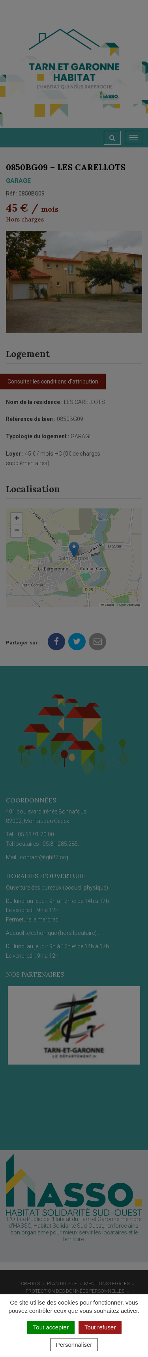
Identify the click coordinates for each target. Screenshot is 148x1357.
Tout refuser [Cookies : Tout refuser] (100, 1327)
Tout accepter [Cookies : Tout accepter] (51, 1327)
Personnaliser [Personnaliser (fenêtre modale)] (74, 1344)
